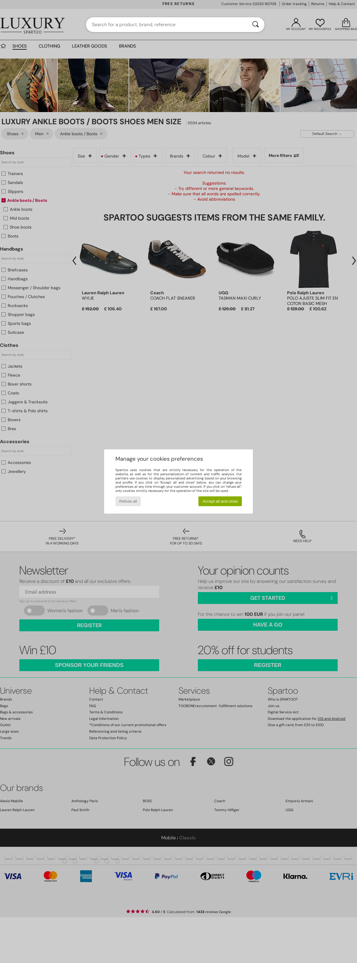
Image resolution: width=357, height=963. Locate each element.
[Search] (256, 24)
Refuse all (128, 501)
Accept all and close (220, 501)
